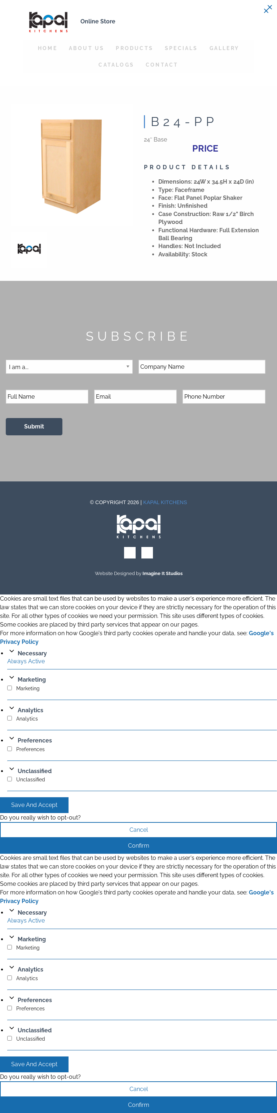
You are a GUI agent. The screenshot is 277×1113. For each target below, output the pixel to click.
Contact (162, 65)
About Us (87, 48)
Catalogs (116, 65)
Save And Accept (34, 805)
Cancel (138, 829)
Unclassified (35, 771)
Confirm (138, 845)
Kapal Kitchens (165, 502)
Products (134, 48)
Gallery (224, 48)
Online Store (97, 21)
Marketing (32, 679)
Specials (181, 48)
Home (47, 48)
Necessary (32, 653)
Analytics (30, 710)
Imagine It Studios (162, 573)
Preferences (35, 740)
